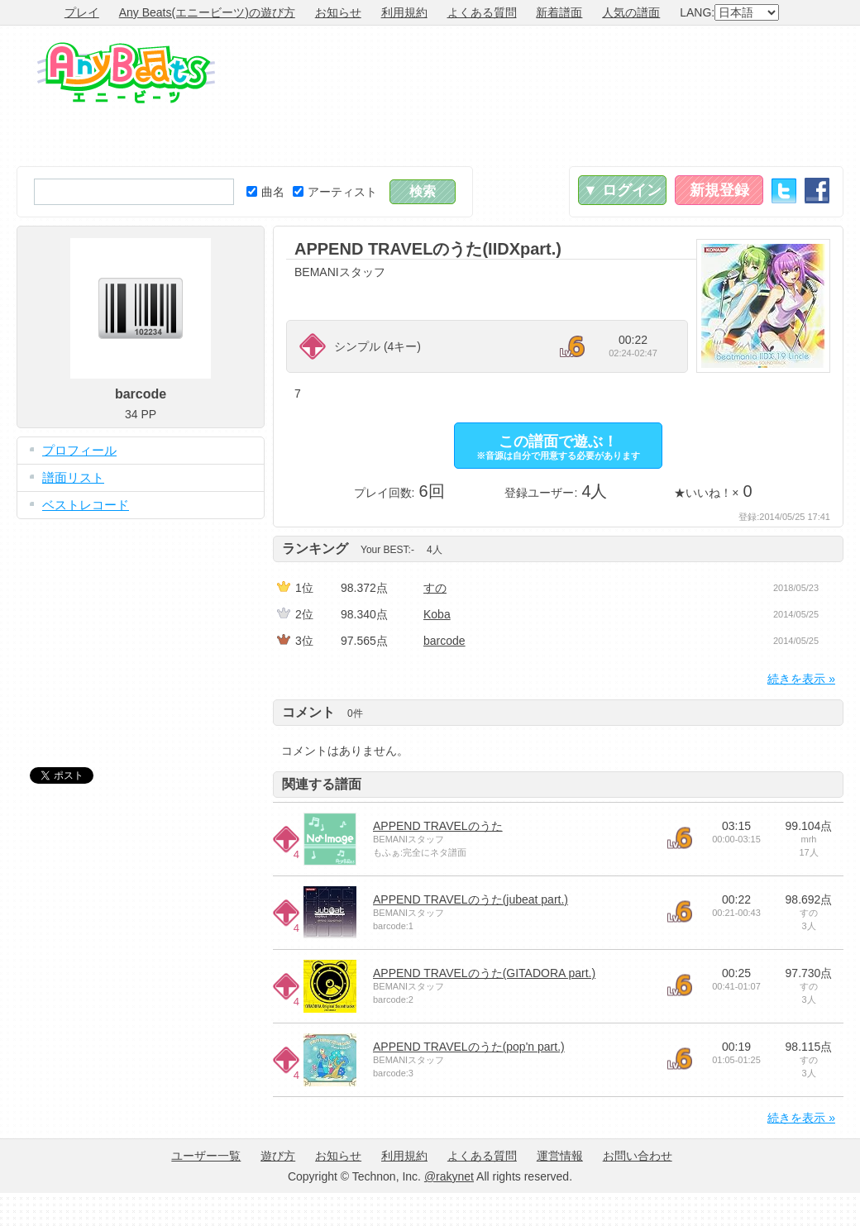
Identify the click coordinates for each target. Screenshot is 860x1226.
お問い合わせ (637, 1155)
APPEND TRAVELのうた (438, 825)
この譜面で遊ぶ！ (558, 446)
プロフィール (79, 450)
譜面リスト (73, 477)
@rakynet (449, 1176)
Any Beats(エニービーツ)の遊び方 (207, 12)
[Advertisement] (763, 96)
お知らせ (338, 12)
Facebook (817, 190)
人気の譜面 (631, 12)
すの (435, 587)
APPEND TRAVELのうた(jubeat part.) (470, 899)
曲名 (265, 191)
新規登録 (719, 190)
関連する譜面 (321, 784)
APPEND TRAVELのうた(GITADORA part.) (484, 973)
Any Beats (126, 72)
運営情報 (560, 1155)
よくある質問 (482, 12)
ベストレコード (85, 505)
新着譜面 (559, 12)
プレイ (81, 12)
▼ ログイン (622, 190)
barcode (444, 640)
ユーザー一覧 (206, 1155)
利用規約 (404, 12)
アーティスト (335, 191)
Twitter (784, 190)
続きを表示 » (801, 678)
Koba (437, 614)
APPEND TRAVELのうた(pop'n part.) (469, 1046)
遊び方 (277, 1155)
